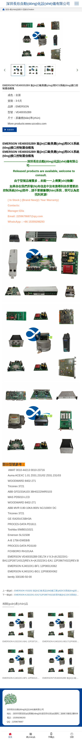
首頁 (7, 9)
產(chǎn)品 (30, 735)
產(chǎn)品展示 (16, 9)
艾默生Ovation (28, 9)
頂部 (72, 735)
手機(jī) (51, 735)
